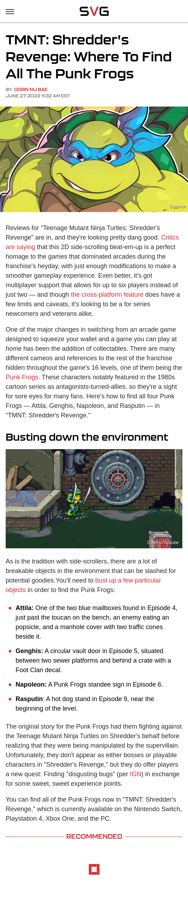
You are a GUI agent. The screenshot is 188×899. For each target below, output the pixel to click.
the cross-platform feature (107, 294)
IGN (135, 774)
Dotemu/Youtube (163, 543)
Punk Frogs (22, 377)
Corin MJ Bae (30, 89)
